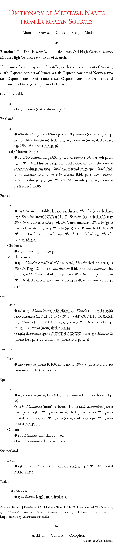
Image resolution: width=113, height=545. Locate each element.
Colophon (77, 536)
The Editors (105, 540)
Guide (60, 33)
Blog (75, 33)
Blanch (60, 58)
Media (89, 33)
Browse (44, 33)
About (27, 33)
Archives (38, 536)
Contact (57, 536)
